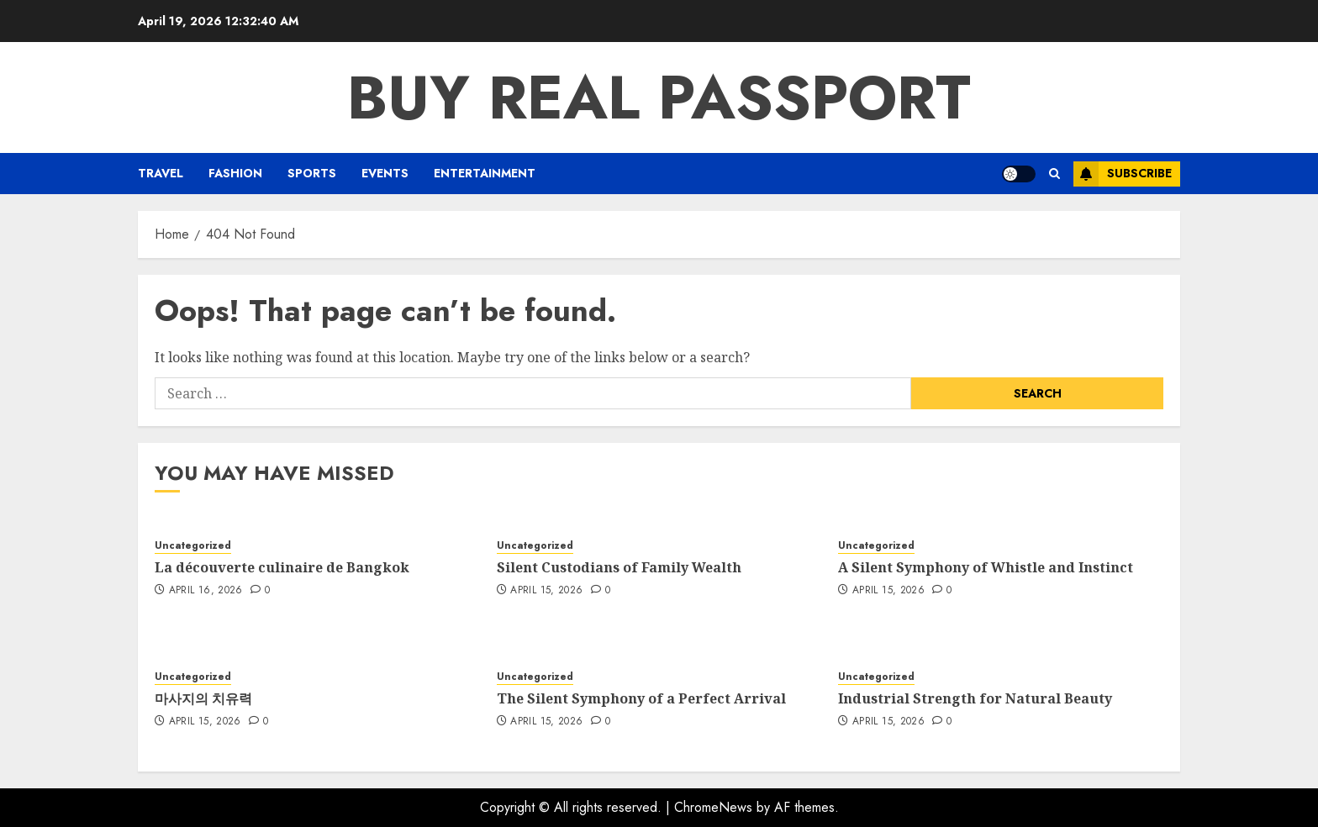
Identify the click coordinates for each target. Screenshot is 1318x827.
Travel (160, 173)
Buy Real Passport (659, 97)
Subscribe (1122, 174)
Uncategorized (193, 546)
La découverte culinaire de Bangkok (282, 567)
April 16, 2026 (206, 591)
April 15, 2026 (546, 591)
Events (385, 173)
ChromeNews (713, 807)
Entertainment (484, 173)
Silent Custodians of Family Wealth (619, 567)
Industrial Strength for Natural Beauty (975, 698)
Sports (311, 173)
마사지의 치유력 (203, 698)
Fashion (235, 173)
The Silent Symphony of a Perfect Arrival (641, 698)
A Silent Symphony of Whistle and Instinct (985, 567)
